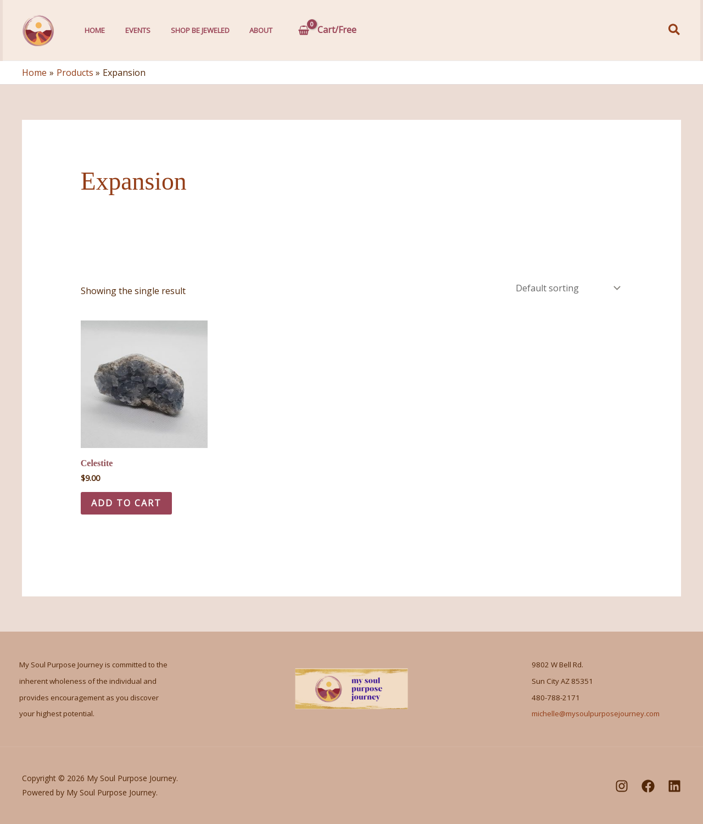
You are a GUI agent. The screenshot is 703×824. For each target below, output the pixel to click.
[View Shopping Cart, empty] (314, 30)
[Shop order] (566, 288)
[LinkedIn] (674, 786)
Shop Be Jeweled (190, 30)
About (248, 30)
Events (132, 30)
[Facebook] (648, 786)
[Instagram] (621, 786)
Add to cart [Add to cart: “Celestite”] (127, 503)
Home (93, 30)
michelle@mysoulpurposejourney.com (596, 714)
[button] (674, 30)
